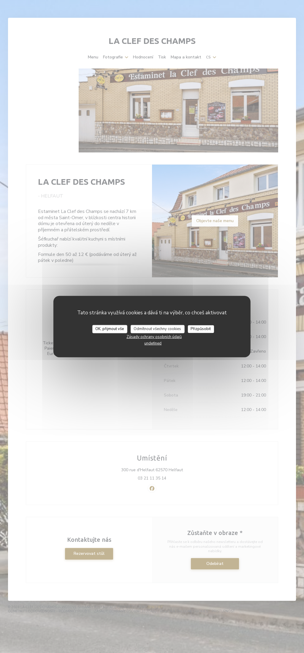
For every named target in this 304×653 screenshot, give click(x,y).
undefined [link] (153, 343)
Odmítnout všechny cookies (157, 329)
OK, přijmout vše (109, 329)
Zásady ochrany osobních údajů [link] (154, 336)
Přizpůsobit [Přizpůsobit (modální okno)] (201, 329)
